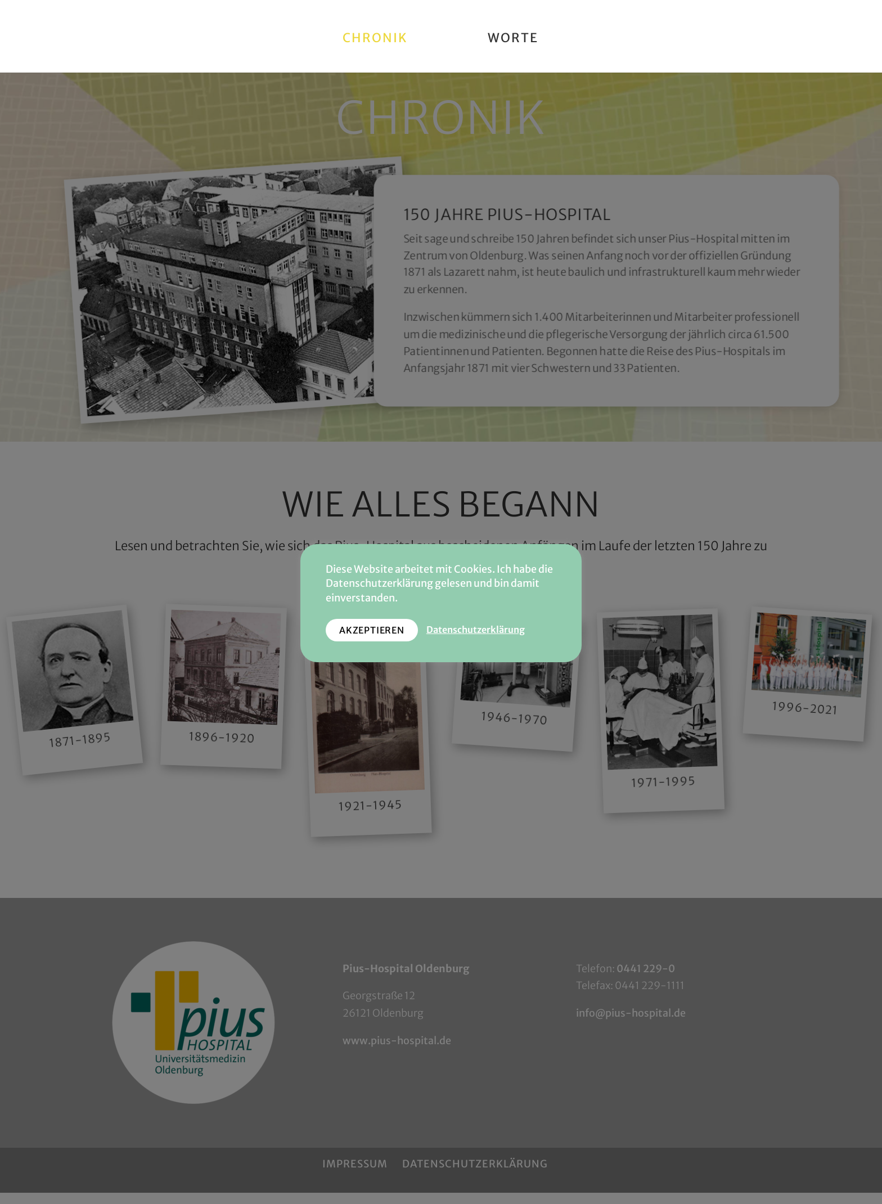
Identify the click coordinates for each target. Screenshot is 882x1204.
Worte (509, 36)
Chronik (379, 36)
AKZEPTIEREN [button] (371, 630)
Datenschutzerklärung (475, 630)
